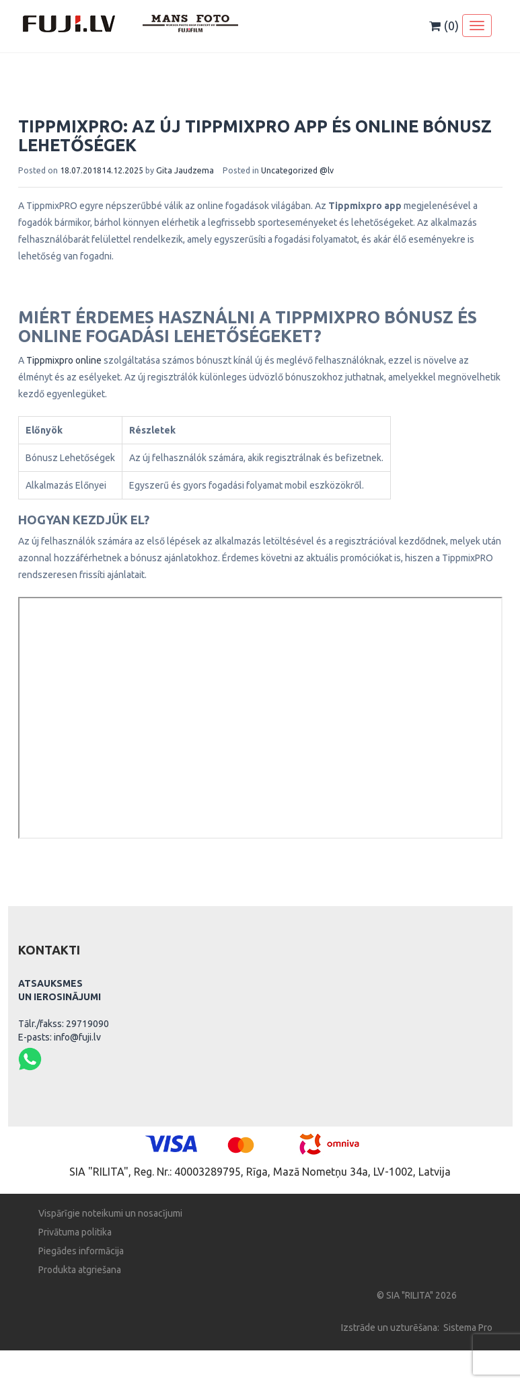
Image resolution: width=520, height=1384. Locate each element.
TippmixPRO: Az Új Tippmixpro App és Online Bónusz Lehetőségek (255, 136)
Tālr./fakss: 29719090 (63, 1023)
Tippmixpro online (64, 360)
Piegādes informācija (81, 1251)
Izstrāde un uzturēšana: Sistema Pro (416, 1327)
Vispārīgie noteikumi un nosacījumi (110, 1213)
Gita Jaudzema (185, 170)
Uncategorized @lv (297, 170)
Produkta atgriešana (79, 1269)
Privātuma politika (75, 1232)
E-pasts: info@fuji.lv (59, 1037)
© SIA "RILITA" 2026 (417, 1295)
